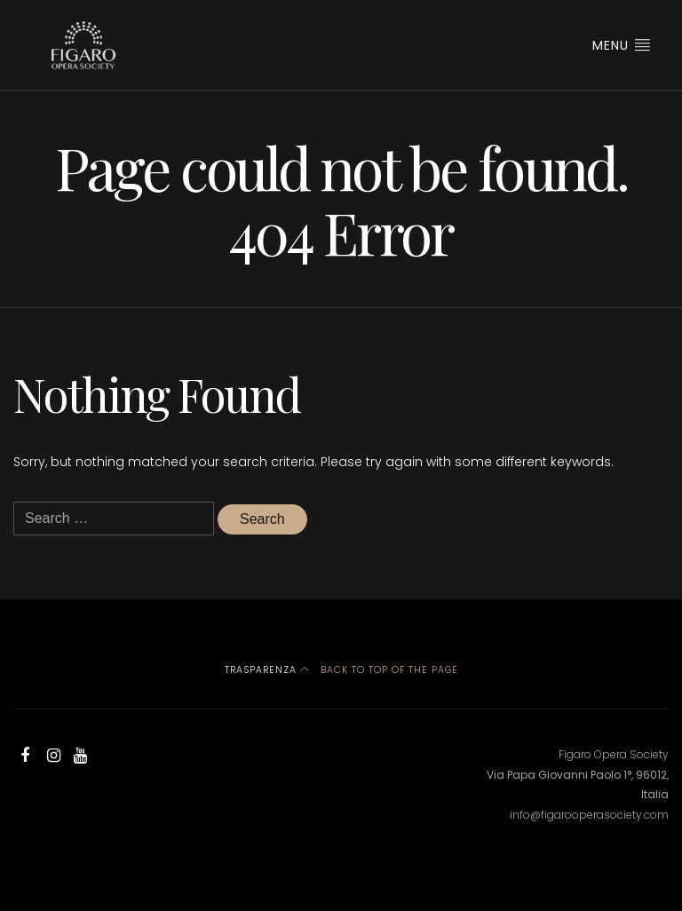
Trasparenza (261, 670)
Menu (621, 45)
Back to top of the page (379, 670)
